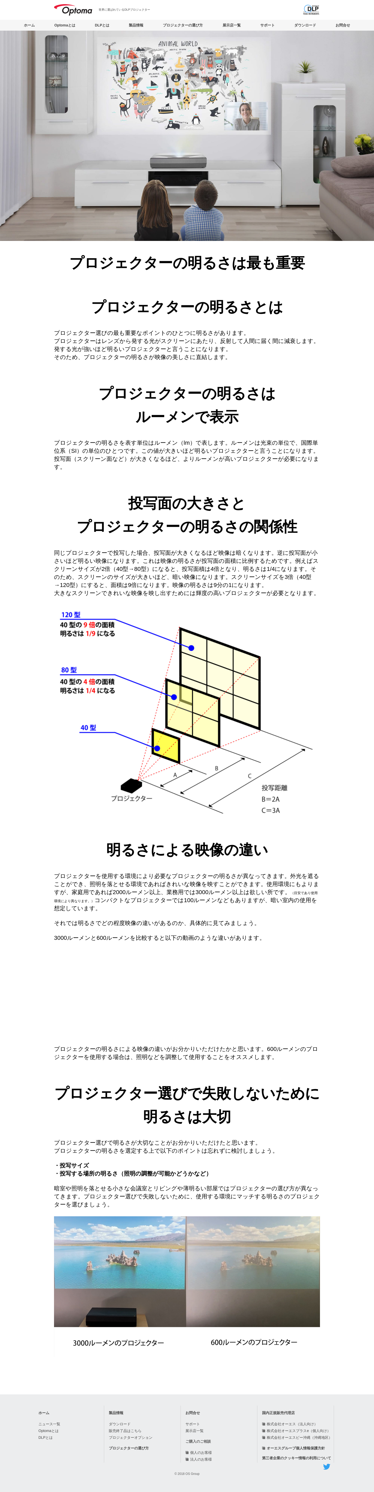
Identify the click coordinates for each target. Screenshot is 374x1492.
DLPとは (102, 25)
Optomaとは (64, 25)
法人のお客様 (201, 1459)
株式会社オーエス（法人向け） (292, 1424)
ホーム (29, 25)
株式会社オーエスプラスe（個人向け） (299, 1431)
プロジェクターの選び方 (183, 25)
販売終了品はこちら (125, 1431)
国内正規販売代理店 (278, 1413)
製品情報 (136, 25)
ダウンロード (305, 25)
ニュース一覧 (49, 1424)
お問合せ (343, 25)
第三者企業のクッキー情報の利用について (296, 1458)
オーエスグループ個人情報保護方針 (296, 1448)
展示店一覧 (232, 25)
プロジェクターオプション (130, 1437)
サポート (267, 25)
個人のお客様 (201, 1452)
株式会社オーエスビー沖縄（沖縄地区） (299, 1437)
